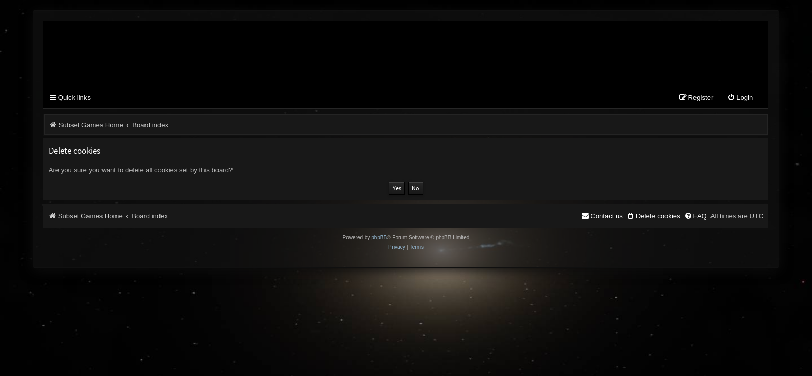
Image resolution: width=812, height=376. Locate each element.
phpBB (379, 237)
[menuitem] (740, 98)
